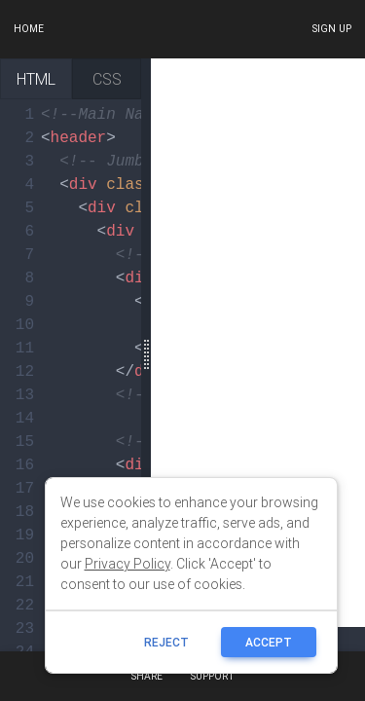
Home (29, 28)
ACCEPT (268, 642)
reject (166, 642)
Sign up (331, 28)
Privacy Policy (127, 563)
